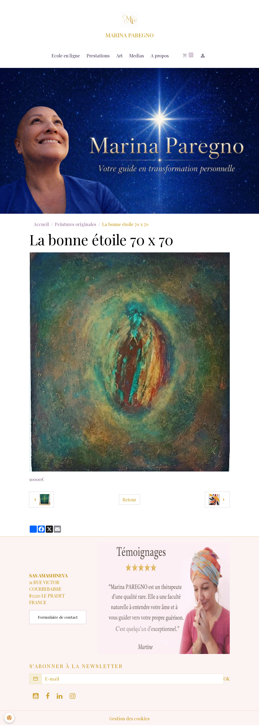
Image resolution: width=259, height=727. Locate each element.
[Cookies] (9, 718)
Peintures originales (75, 225)
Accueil (41, 225)
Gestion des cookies (129, 719)
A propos (160, 56)
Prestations (98, 56)
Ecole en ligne (66, 56)
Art (119, 56)
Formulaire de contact (58, 617)
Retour (129, 500)
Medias (136, 56)
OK (226, 680)
